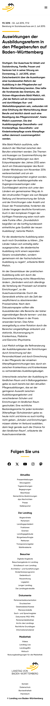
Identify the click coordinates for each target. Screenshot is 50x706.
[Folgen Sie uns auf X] (17, 464)
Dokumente (25, 595)
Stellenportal (25, 506)
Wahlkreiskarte (25, 547)
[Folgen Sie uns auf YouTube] (25, 464)
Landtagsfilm (25, 648)
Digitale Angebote (25, 559)
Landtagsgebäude (25, 534)
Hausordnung (25, 578)
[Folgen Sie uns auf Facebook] (9, 464)
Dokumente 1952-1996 (25, 616)
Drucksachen (25, 603)
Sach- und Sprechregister (25, 613)
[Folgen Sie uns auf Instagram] (33, 464)
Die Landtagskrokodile (25, 588)
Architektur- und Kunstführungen (25, 569)
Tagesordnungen (25, 486)
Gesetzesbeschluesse (25, 606)
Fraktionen (25, 527)
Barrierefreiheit (25, 690)
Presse (25, 502)
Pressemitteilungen (25, 479)
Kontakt (25, 684)
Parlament (25, 521)
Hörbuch (25, 651)
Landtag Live (25, 644)
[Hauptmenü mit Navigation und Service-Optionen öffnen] (46, 7)
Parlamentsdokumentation (25, 600)
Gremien (25, 531)
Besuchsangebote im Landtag (25, 562)
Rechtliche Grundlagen (25, 626)
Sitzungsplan (25, 483)
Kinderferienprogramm (25, 572)
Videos (25, 641)
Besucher (25, 554)
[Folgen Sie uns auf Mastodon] (41, 464)
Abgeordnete (25, 517)
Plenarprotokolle (25, 610)
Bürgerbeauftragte (25, 537)
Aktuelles (25, 474)
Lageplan (25, 582)
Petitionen (25, 540)
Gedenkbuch (25, 575)
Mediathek (25, 636)
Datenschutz (25, 687)
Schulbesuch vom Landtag (25, 565)
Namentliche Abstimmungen (25, 496)
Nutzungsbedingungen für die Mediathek (25, 654)
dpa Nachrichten (25, 499)
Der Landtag (25, 512)
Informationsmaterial (25, 630)
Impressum (25, 694)
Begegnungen (25, 489)
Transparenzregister (25, 544)
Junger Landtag (25, 585)
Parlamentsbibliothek (25, 620)
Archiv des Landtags (25, 623)
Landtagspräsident (25, 524)
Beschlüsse (25, 493)
